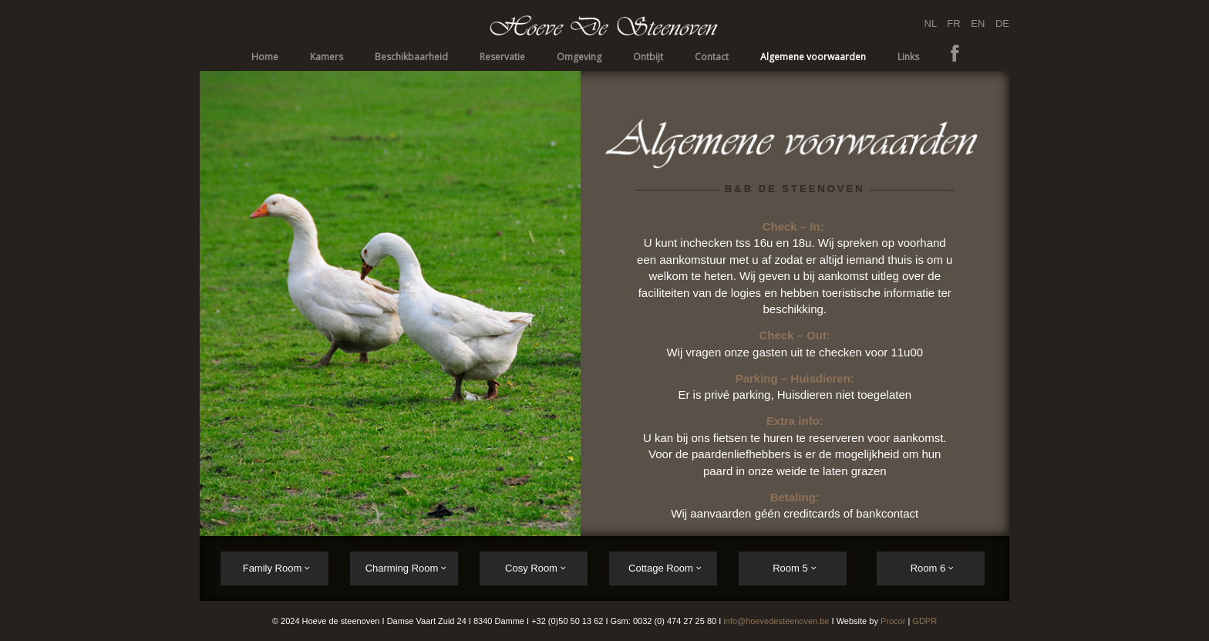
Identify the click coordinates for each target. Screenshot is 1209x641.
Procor (893, 621)
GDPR (924, 621)
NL (932, 23)
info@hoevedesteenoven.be (776, 621)
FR (955, 23)
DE (1002, 23)
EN (978, 23)
